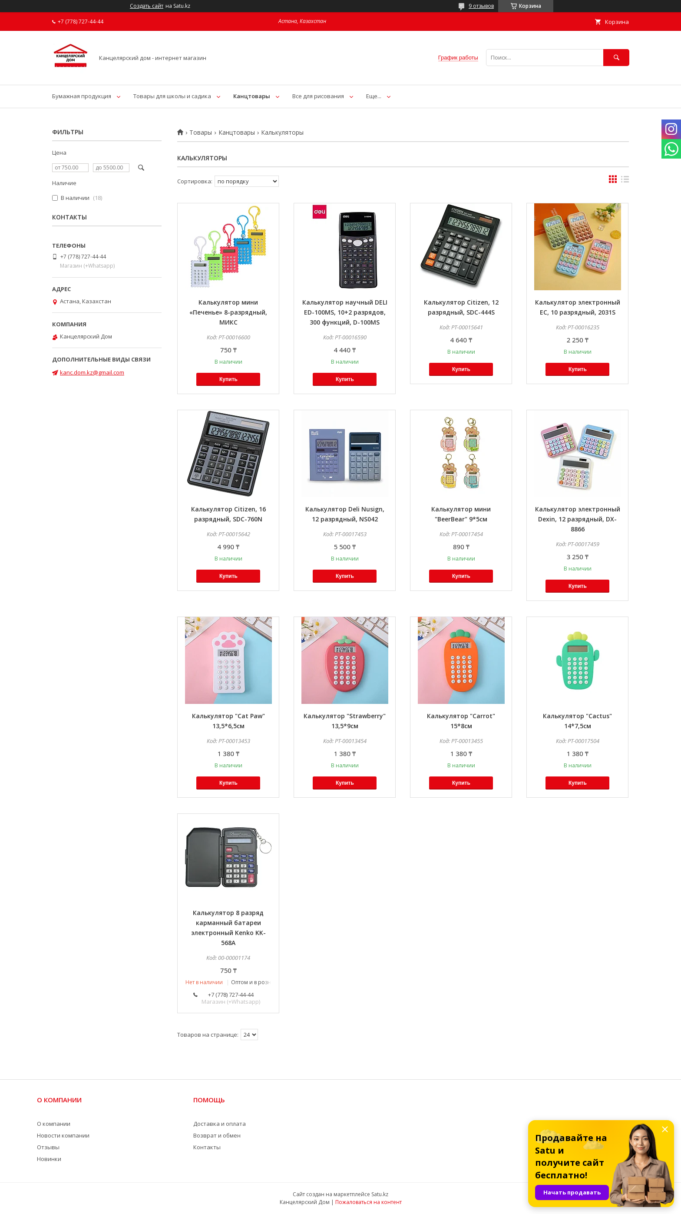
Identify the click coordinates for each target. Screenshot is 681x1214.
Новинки (49, 1159)
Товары (200, 132)
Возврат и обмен (217, 1135)
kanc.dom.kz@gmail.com (92, 372)
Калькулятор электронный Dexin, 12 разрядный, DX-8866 (577, 519)
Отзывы (48, 1147)
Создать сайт (146, 6)
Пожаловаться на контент (368, 1202)
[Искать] (616, 57)
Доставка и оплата (219, 1124)
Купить (228, 379)
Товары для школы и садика (172, 96)
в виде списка (625, 181)
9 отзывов (481, 6)
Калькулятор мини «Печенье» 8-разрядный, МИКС (228, 312)
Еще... (373, 96)
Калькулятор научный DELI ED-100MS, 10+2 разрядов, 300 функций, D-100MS (344, 312)
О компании (53, 1124)
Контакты (207, 1147)
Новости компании (63, 1135)
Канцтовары (251, 96)
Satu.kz (379, 1194)
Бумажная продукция (81, 96)
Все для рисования (318, 96)
